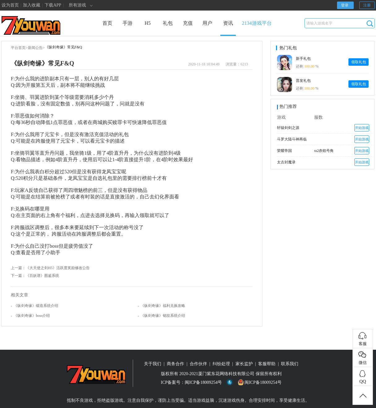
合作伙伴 (198, 363)
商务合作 (175, 363)
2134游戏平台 (257, 23)
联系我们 (289, 363)
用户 (207, 23)
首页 (107, 23)
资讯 (228, 28)
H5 (148, 23)
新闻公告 (35, 48)
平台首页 (18, 48)
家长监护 (244, 363)
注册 (367, 5)
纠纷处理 (221, 363)
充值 (188, 23)
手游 (127, 23)
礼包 (168, 23)
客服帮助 (266, 363)
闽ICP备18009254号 (203, 382)
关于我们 (152, 363)
